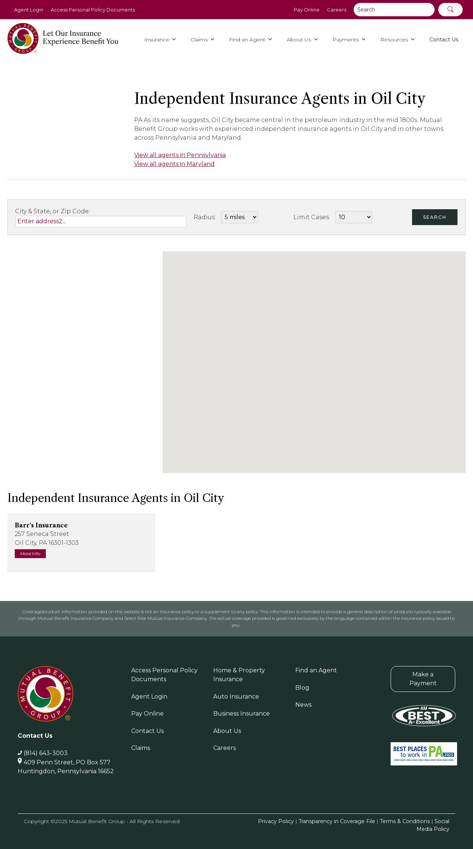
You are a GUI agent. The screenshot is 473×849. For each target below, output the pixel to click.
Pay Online (307, 10)
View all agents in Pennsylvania (180, 155)
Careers (336, 10)
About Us (227, 730)
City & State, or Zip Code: (52, 211)
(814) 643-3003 (46, 753)
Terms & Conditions (405, 821)
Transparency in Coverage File (337, 821)
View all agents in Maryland (174, 163)
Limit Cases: (311, 217)
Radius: (205, 217)
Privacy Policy (276, 821)
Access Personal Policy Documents (93, 10)
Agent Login (28, 10)
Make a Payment (423, 679)
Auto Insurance (236, 696)
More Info (30, 553)
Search (434, 217)
